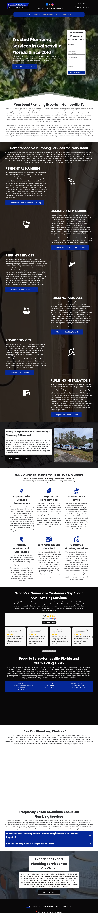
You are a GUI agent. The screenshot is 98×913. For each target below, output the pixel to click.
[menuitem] (28, 15)
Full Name (71, 45)
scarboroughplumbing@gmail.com (50, 888)
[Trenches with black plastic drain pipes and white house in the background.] (19, 756)
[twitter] (50, 4)
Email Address (72, 51)
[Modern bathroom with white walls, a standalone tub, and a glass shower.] (49, 763)
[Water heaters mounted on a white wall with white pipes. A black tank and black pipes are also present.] (78, 727)
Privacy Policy (35, 903)
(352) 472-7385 (53, 885)
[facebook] (47, 4)
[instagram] (52, 4)
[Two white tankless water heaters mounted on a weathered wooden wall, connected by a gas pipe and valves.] (78, 756)
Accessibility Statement (60, 903)
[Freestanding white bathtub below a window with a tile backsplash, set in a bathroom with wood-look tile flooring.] (19, 727)
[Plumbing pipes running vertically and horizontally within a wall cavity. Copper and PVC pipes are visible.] (49, 734)
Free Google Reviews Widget (48, 620)
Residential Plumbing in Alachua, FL (23, 655)
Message (70, 64)
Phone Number (72, 57)
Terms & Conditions (46, 903)
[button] (4, 618)
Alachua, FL (21, 653)
